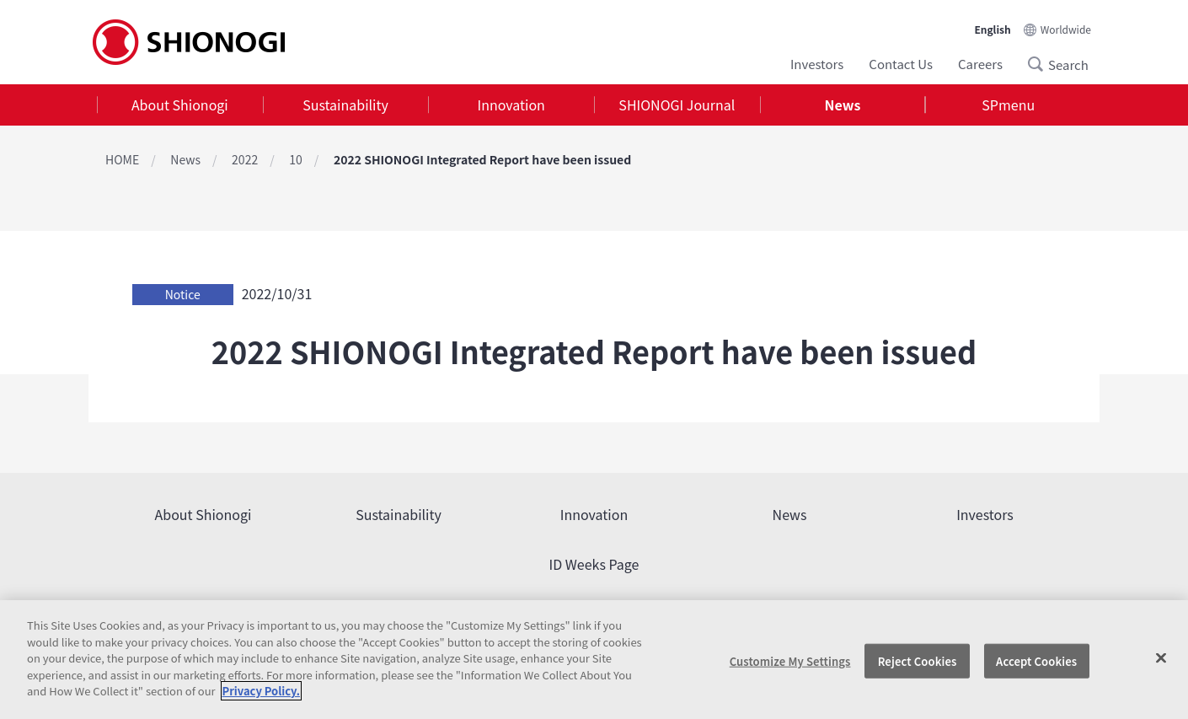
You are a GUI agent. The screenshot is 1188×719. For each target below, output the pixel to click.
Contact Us (901, 63)
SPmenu (1008, 104)
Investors (816, 63)
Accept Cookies (1036, 660)
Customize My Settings (790, 660)
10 (295, 159)
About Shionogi (179, 104)
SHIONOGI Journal (676, 104)
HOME (122, 159)
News (843, 104)
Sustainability (345, 104)
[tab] (180, 105)
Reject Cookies (917, 660)
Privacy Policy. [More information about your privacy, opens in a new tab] (261, 691)
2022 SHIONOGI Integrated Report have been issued (482, 159)
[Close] (1161, 657)
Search (1040, 64)
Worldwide (1066, 29)
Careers (980, 63)
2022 (245, 159)
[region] (594, 659)
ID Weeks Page (594, 564)
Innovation (511, 104)
